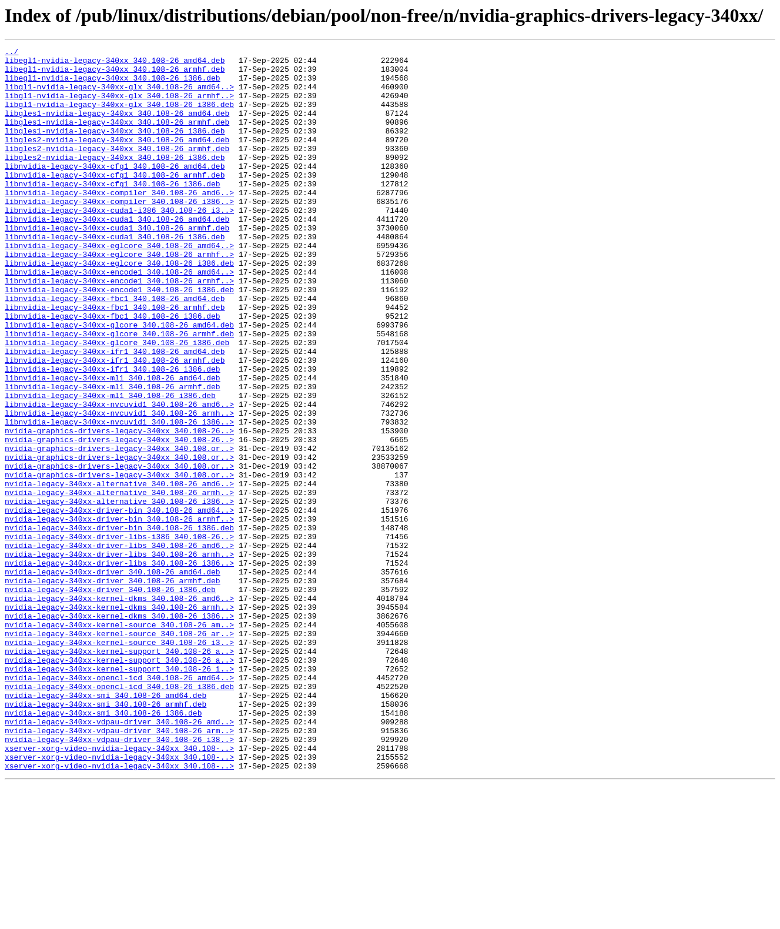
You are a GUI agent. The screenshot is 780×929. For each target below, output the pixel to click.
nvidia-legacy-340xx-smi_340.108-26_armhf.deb (105, 836)
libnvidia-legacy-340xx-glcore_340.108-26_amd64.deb (119, 381)
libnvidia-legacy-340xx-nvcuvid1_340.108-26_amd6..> (119, 476)
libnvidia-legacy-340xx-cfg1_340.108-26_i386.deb (112, 211)
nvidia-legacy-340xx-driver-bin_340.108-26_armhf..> (119, 614)
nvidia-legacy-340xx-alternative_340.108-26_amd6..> (119, 571)
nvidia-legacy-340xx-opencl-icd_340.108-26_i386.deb (119, 815)
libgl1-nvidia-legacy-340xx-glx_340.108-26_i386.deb (119, 116)
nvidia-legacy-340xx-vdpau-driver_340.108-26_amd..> (119, 857)
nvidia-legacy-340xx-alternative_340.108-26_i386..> (119, 592)
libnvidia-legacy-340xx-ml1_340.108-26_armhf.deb (112, 455)
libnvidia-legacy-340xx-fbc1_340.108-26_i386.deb (112, 370)
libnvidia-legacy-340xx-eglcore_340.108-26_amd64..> (119, 285)
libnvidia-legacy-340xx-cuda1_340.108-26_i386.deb (115, 275)
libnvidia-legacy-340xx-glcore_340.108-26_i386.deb (117, 402)
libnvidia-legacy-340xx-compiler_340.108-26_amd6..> (119, 222)
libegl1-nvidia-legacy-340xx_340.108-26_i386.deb (112, 84)
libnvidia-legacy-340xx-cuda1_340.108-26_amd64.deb (117, 254)
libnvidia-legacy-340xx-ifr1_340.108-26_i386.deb (112, 434)
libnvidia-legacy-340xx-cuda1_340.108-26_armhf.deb (117, 264)
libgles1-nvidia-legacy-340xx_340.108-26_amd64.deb (117, 127)
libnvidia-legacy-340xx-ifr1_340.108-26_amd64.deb (115, 412)
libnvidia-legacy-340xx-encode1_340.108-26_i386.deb (119, 338)
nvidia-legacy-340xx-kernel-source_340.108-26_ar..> (119, 751)
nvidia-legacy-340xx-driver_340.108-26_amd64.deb (112, 677)
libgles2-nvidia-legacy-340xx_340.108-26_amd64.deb (117, 158)
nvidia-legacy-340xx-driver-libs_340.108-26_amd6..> (119, 645)
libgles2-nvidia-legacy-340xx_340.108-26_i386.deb (115, 180)
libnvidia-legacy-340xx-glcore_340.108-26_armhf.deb (119, 391)
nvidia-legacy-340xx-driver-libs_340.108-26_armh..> (119, 656)
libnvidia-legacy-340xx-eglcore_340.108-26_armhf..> (119, 296)
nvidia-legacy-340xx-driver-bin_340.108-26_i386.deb (119, 624)
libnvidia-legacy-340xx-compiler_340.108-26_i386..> (119, 233)
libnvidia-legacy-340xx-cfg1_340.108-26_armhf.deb (115, 201)
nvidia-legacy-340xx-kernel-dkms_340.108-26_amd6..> (119, 709)
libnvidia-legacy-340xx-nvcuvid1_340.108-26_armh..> (119, 487)
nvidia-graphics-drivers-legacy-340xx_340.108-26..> (119, 508)
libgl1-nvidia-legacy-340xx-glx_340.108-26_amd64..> (119, 95)
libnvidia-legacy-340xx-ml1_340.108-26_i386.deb (110, 465)
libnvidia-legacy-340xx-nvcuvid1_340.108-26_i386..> (119, 497)
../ (11, 53)
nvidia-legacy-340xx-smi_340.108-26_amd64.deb (105, 825)
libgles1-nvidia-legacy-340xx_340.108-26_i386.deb (115, 148)
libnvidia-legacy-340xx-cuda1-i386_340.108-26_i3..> (119, 243)
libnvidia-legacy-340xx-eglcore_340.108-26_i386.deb (119, 307)
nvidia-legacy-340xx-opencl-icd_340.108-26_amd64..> (119, 804)
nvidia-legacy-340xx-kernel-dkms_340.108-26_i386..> (119, 730)
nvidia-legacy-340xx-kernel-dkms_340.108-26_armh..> (119, 719)
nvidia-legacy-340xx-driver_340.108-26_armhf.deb (112, 688)
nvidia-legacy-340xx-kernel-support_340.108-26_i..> (119, 793)
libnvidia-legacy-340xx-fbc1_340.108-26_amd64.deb (115, 349)
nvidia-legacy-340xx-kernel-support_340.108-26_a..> (119, 772)
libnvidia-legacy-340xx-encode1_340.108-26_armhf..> (119, 328)
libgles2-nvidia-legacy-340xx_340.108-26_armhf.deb (117, 169)
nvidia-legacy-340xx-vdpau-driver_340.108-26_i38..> (119, 878)
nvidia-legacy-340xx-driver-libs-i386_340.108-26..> (119, 635)
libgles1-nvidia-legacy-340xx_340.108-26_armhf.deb (117, 137)
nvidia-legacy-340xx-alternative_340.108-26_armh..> (119, 582)
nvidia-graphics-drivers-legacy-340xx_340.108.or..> (119, 529)
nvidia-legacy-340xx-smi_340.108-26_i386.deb (103, 846)
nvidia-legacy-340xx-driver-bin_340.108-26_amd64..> (119, 603)
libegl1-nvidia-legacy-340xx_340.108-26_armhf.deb (115, 74)
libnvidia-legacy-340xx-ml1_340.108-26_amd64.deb (112, 444)
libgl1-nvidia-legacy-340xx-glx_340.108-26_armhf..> (119, 106)
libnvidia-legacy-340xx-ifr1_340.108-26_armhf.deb (115, 423)
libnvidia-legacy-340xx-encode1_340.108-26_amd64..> (119, 317)
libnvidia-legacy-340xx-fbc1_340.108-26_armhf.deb (115, 360)
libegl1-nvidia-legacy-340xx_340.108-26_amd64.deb (115, 63)
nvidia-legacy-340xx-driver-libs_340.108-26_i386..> (119, 666)
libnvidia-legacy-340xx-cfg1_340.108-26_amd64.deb (115, 190)
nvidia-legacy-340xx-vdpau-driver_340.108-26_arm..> (119, 868)
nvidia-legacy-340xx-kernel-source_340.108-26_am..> (119, 741)
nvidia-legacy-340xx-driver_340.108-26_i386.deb (110, 698)
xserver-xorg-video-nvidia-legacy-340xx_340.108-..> (119, 889)
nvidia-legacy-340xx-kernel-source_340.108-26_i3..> (119, 762)
